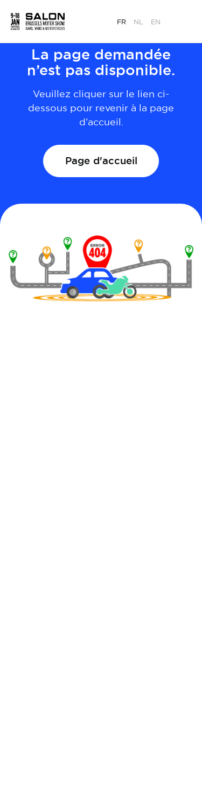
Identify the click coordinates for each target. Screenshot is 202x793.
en (156, 21)
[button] (183, 20)
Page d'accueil (101, 160)
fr (121, 21)
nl (138, 21)
